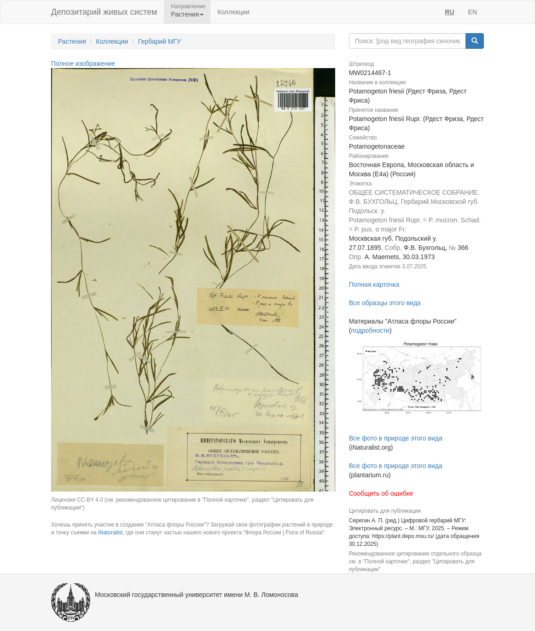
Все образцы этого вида (385, 303)
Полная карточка (374, 284)
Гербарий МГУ (159, 41)
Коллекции (233, 12)
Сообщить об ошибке (381, 493)
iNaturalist (110, 532)
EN (472, 12)
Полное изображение (83, 63)
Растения (72, 41)
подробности (370, 330)
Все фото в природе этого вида (395, 438)
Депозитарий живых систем (104, 12)
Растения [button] (187, 14)
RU (449, 12)
